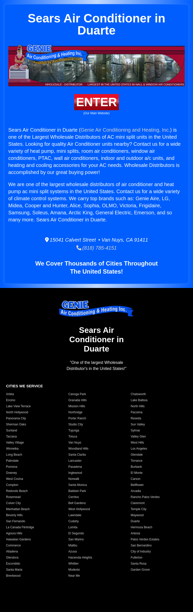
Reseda (136, 418)
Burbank (136, 467)
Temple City (139, 509)
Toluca (72, 436)
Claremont (137, 503)
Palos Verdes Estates (145, 539)
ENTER (96, 102)
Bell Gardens (77, 503)
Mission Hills (76, 406)
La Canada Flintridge (20, 527)
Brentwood (13, 575)
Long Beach (14, 454)
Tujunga (73, 430)
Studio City (75, 424)
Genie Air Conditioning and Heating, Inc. (125, 130)
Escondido (13, 563)
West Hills (137, 442)
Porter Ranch (77, 418)
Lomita (72, 527)
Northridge (75, 412)
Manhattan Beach (18, 509)
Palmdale (12, 460)
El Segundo (76, 533)
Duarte (135, 521)
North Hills (137, 406)
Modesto (74, 569)
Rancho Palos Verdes (145, 497)
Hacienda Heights (80, 557)
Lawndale (74, 515)
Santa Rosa (139, 563)
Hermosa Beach (141, 527)
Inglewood (75, 473)
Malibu (72, 545)
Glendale (137, 454)
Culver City (13, 503)
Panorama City (16, 418)
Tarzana (11, 436)
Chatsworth (138, 394)
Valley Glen (138, 436)
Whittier (73, 563)
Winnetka (12, 448)
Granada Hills (77, 400)
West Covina (14, 479)
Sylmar (135, 430)
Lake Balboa (139, 400)
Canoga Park (77, 394)
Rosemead (13, 497)
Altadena (12, 551)
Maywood (137, 515)
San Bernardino (141, 545)
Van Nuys (74, 442)
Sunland (11, 430)
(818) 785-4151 (96, 248)
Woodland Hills (78, 448)
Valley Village (15, 442)
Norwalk (73, 479)
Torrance (136, 460)
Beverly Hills (14, 515)
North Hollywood (17, 412)
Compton (12, 485)
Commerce (13, 545)
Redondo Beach (17, 491)
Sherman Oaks (16, 424)
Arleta (10, 394)
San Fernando (15, 521)
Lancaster (75, 460)
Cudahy (73, 521)
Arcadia (136, 491)
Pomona (11, 467)
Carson (135, 479)
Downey (11, 473)
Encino (10, 400)
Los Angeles (139, 448)
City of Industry (141, 551)
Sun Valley (138, 424)
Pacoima (136, 412)
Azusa (72, 551)
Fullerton (136, 557)
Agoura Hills (14, 533)
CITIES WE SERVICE (24, 386)
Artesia (135, 533)
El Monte (136, 473)
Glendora (12, 557)
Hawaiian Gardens (18, 539)
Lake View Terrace (18, 406)
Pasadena (75, 467)
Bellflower (137, 485)
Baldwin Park (77, 491)
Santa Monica (77, 485)
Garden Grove (140, 569)
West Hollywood (79, 509)
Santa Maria (14, 569)
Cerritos (73, 497)
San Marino (76, 539)
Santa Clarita (77, 454)
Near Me (74, 575)
